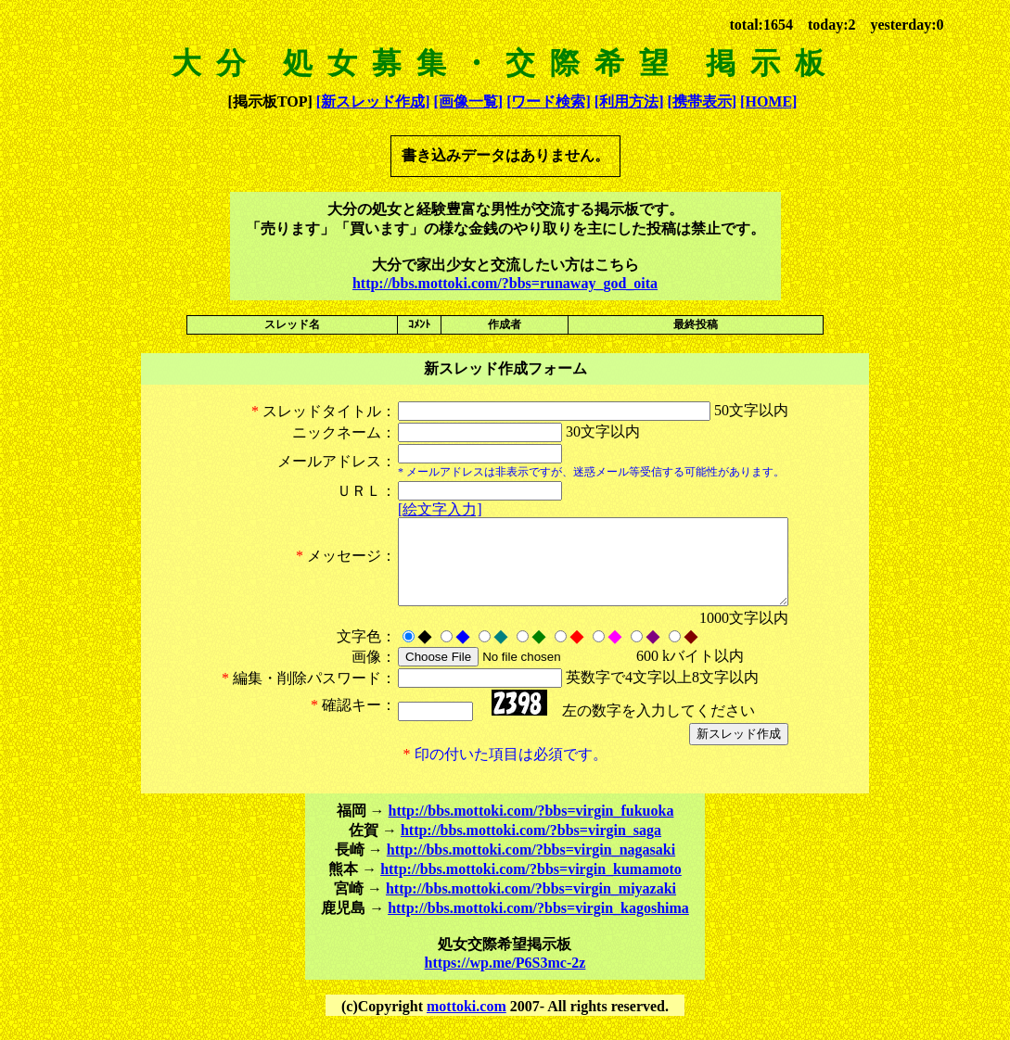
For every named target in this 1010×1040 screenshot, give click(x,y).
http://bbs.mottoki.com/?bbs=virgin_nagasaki (531, 866)
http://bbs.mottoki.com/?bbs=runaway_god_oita (505, 283)
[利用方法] (629, 101)
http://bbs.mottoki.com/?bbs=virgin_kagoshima (538, 924)
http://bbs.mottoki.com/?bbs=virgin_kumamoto (531, 886)
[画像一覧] (468, 101)
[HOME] (768, 101)
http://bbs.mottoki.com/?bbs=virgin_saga (531, 847)
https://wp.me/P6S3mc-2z (505, 979)
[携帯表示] (701, 101)
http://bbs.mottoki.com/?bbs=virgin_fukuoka (531, 827)
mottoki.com (466, 1023)
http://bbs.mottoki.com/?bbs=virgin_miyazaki (531, 905)
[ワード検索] (548, 101)
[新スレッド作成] (373, 101)
